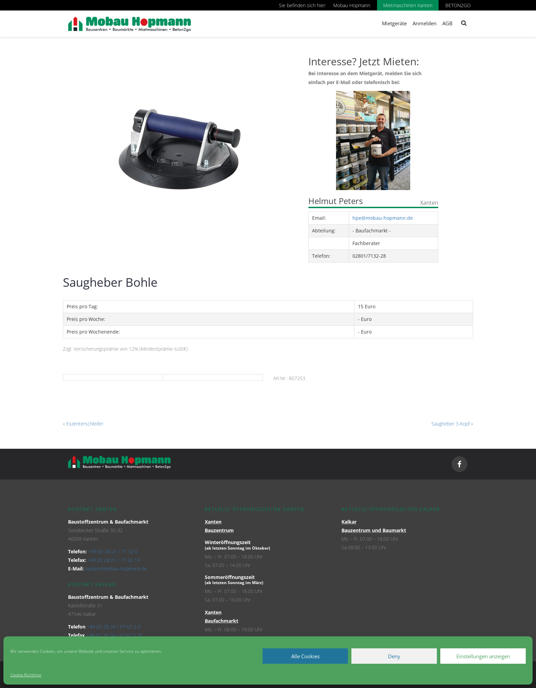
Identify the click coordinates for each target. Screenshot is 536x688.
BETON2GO (458, 5)
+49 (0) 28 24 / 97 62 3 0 (113, 626)
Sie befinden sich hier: (302, 5)
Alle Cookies (305, 656)
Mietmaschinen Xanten (407, 5)
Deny (394, 656)
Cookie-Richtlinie (25, 675)
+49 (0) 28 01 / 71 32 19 (114, 560)
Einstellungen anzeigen (483, 656)
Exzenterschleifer (84, 423)
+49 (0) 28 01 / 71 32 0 (113, 551)
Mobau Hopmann (351, 5)
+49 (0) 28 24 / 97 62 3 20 (114, 635)
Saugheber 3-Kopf (450, 423)
